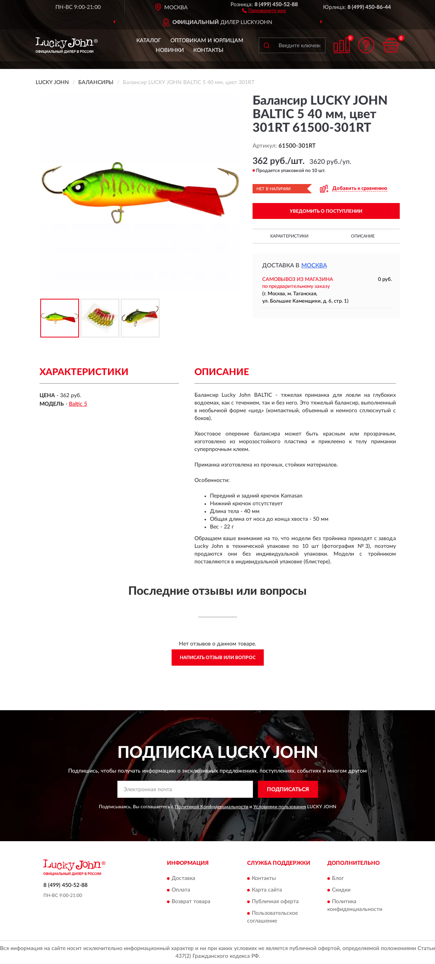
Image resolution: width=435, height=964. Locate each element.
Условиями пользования (279, 806)
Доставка (183, 878)
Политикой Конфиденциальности (211, 806)
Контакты (208, 50)
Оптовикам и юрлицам (206, 40)
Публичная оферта (275, 901)
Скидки (341, 890)
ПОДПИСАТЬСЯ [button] (288, 789)
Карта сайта (267, 890)
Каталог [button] (148, 40)
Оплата (181, 890)
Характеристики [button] (289, 236)
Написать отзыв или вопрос (218, 657)
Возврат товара (191, 901)
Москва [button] (314, 266)
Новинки (170, 50)
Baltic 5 (78, 404)
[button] (264, 10)
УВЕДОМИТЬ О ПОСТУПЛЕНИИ (326, 211)
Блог (338, 878)
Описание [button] (363, 236)
